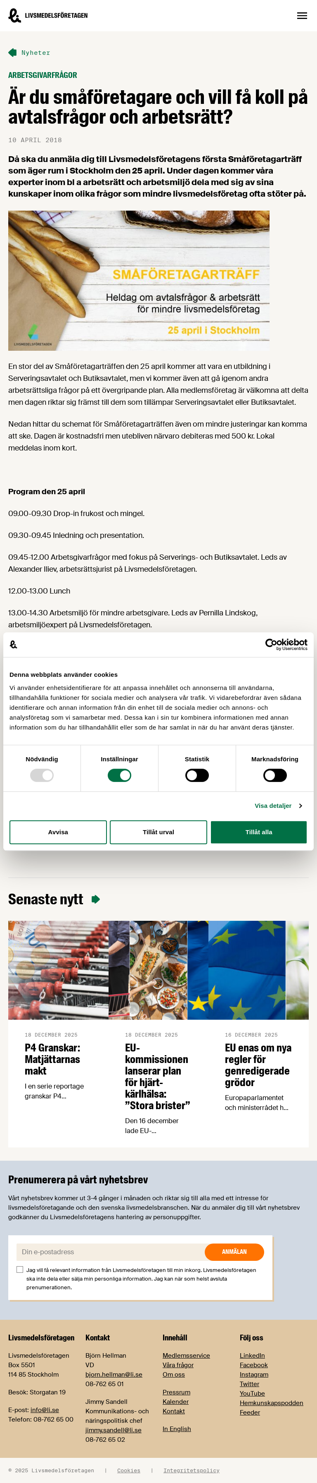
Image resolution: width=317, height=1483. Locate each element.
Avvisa (58, 831)
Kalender (176, 1402)
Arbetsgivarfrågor (42, 75)
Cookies (128, 1470)
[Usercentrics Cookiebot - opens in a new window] (271, 644)
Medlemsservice (186, 1356)
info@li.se (45, 1410)
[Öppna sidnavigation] (302, 15)
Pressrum (176, 1392)
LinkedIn (252, 1356)
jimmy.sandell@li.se (113, 1430)
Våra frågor (178, 1365)
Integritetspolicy (191, 1470)
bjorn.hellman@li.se (113, 1374)
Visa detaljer (273, 805)
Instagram (254, 1374)
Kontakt (174, 1411)
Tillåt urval (158, 831)
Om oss (174, 1374)
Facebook (254, 1365)
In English (177, 1429)
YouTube (252, 1393)
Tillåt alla (259, 831)
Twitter (249, 1384)
